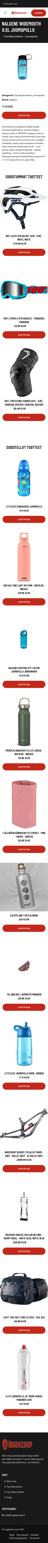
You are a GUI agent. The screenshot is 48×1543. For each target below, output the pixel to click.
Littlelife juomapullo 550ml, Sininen (24, 1073)
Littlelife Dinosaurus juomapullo (24, 506)
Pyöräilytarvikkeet (14, 36)
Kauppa (38, 13)
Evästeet (34, 1534)
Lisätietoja (24, 115)
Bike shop (11, 1481)
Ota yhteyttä (22, 1534)
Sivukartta (34, 1538)
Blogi (9, 1497)
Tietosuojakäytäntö (18, 1538)
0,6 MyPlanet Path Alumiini (24, 915)
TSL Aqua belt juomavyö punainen (24, 994)
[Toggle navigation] (5, 12)
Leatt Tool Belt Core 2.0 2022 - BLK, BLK (24, 1317)
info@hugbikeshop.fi (10, 4)
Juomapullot (32, 36)
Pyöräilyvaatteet (14, 1486)
